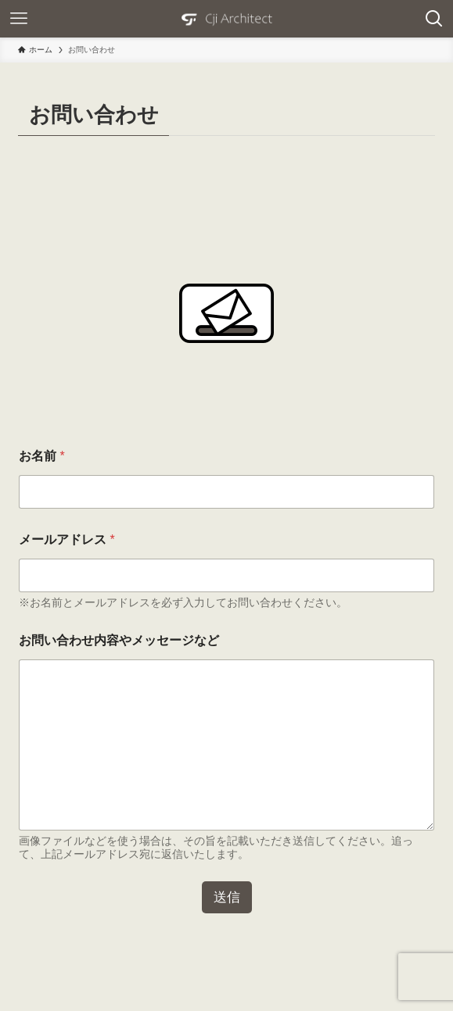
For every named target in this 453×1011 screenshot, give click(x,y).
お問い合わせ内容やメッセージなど (119, 640)
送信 (227, 897)
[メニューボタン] (19, 19)
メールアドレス (67, 539)
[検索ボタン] (434, 19)
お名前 (42, 456)
